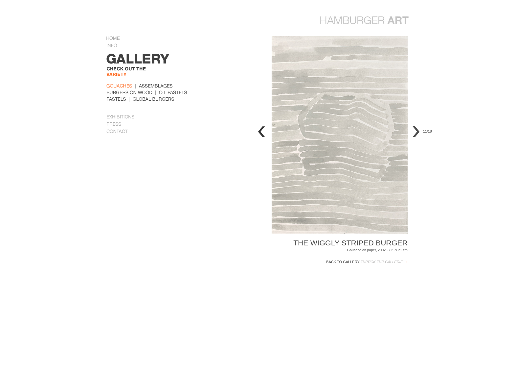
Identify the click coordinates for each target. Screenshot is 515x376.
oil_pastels (173, 92)
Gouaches (119, 86)
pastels (116, 99)
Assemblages (156, 86)
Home (113, 38)
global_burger (153, 99)
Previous (261, 131)
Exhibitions (120, 117)
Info (114, 46)
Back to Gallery (364, 262)
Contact (117, 132)
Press (114, 124)
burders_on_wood (129, 92)
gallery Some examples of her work (150, 68)
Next (416, 131)
